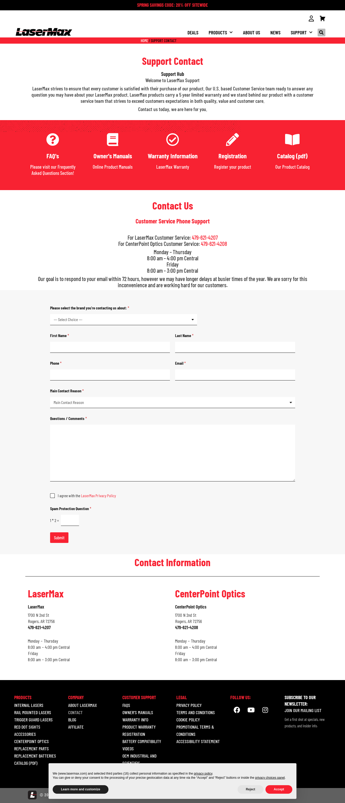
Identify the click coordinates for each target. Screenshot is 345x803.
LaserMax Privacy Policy (98, 495)
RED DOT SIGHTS (27, 726)
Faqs (126, 705)
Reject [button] (250, 789)
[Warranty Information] (172, 139)
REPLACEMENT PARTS (31, 748)
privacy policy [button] (203, 773)
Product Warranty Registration (139, 730)
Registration (232, 155)
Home (144, 40)
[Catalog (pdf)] (292, 139)
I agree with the (87, 495)
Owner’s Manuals (137, 712)
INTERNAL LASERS (28, 705)
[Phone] (110, 374)
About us (251, 32)
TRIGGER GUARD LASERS (33, 719)
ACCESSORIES (25, 734)
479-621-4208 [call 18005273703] (214, 243)
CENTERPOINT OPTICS (31, 741)
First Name (59, 335)
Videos (128, 748)
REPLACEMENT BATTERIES (35, 755)
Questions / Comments (68, 418)
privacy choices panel (270, 777)
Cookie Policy (188, 719)
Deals (192, 32)
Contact (75, 712)
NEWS (275, 32)
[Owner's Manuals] (112, 139)
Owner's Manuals (112, 155)
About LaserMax (82, 705)
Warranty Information (173, 155)
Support (301, 32)
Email (180, 362)
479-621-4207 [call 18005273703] (205, 237)
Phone (56, 362)
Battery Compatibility (141, 741)
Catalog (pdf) (292, 155)
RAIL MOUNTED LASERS (32, 712)
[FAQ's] (52, 139)
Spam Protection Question (70, 508)
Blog (72, 719)
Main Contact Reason (67, 390)
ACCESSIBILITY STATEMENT (198, 741)
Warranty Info (135, 719)
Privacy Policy (189, 705)
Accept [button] (279, 789)
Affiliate (76, 726)
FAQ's (52, 155)
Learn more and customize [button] (80, 789)
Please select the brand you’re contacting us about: (89, 307)
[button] (321, 32)
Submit (59, 537)
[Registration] (232, 139)
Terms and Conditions (195, 712)
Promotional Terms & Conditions (195, 730)
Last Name (184, 335)
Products (221, 32)
